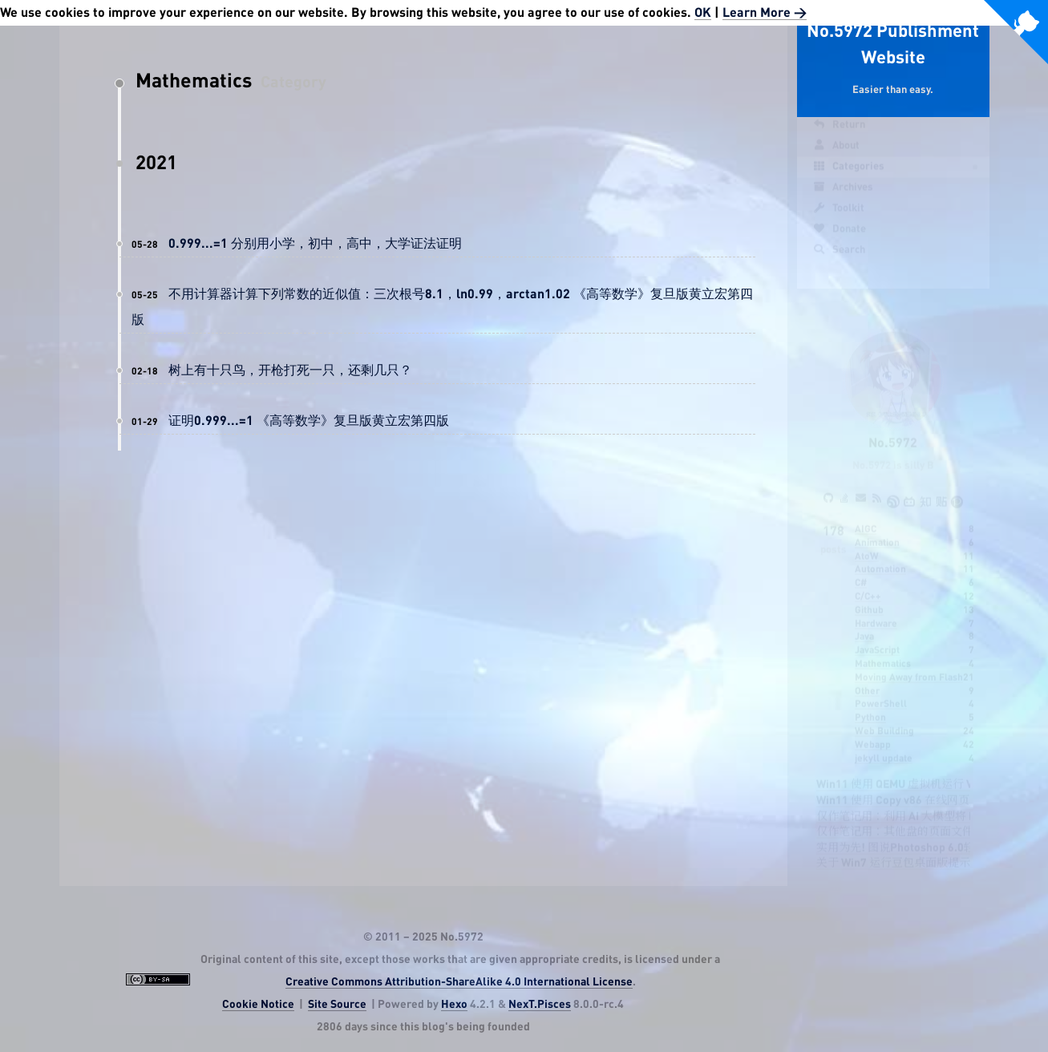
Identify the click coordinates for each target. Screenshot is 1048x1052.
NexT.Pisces (539, 1004)
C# (861, 568)
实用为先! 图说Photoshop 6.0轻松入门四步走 (929, 833)
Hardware (876, 608)
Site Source (337, 1004)
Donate (839, 237)
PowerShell (881, 689)
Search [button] (839, 258)
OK (702, 12)
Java (864, 621)
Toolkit (838, 216)
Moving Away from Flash (909, 662)
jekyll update (883, 743)
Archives (843, 195)
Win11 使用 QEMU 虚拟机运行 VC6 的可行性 (925, 769)
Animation (877, 527)
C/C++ (868, 581)
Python (870, 702)
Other (867, 676)
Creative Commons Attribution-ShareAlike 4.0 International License (459, 982)
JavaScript (877, 635)
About (836, 154)
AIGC (865, 514)
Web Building (884, 716)
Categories (848, 174)
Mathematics (883, 648)
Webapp (873, 729)
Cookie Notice (258, 1004)
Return (839, 133)
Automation (880, 554)
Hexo (454, 1004)
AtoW (867, 541)
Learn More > (764, 12)
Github (869, 595)
